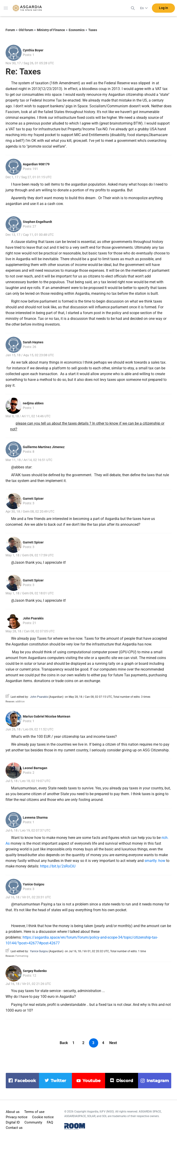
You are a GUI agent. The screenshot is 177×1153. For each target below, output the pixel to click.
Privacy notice (16, 1117)
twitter (58, 1080)
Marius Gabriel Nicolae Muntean (46, 716)
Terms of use (34, 1112)
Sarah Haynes (33, 342)
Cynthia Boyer (33, 50)
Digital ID (13, 1122)
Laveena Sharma (35, 817)
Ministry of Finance (51, 30)
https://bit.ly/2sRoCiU (57, 866)
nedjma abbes (33, 403)
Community (33, 1122)
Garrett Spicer (33, 498)
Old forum (26, 30)
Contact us (14, 1128)
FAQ (50, 1122)
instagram (158, 1080)
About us (13, 1112)
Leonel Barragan (35, 768)
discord (124, 1080)
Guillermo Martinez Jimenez (44, 447)
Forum (10, 30)
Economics (77, 30)
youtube (91, 1080)
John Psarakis (33, 618)
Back (64, 1043)
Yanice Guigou (33, 884)
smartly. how (155, 860)
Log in (163, 9)
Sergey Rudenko (35, 971)
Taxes (92, 30)
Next (113, 1043)
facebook (25, 1080)
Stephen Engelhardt (37, 222)
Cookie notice (43, 1117)
